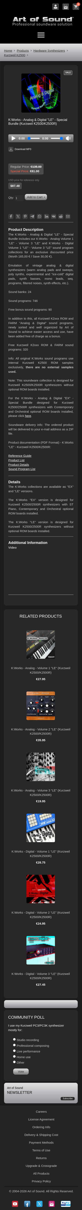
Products (23, 50)
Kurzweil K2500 (14, 55)
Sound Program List (21, 469)
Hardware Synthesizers (49, 50)
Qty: (11, 197)
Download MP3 (19, 149)
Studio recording (28, 1040)
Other (20, 1062)
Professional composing (33, 1045)
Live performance (28, 1051)
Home (8, 50)
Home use (24, 1057)
